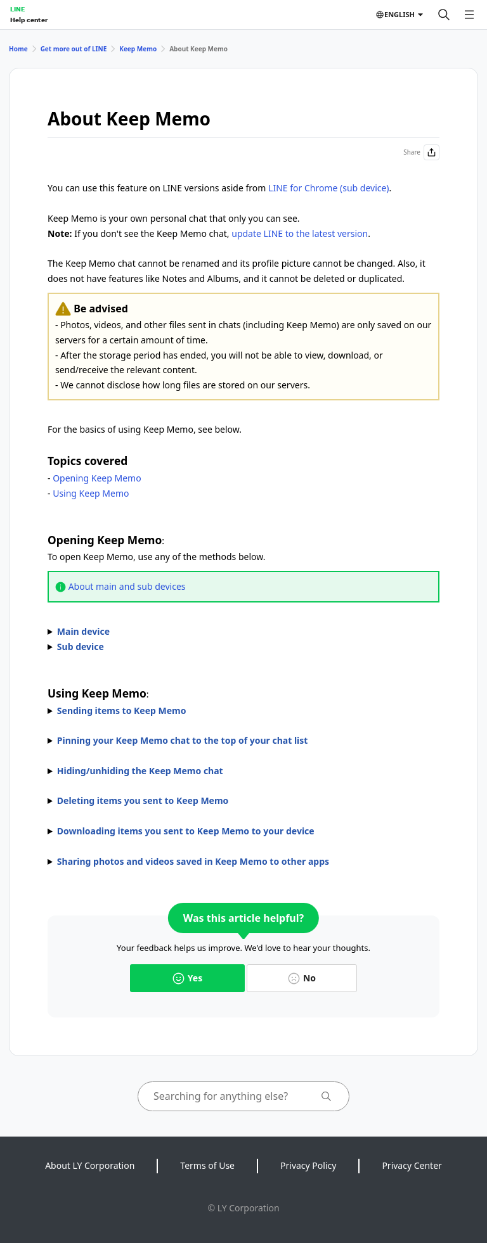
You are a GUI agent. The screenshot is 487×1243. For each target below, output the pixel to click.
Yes (187, 978)
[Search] (444, 14)
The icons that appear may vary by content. (243, 831)
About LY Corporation (89, 1165)
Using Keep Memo (91, 493)
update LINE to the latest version (299, 233)
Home (18, 48)
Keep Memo (138, 48)
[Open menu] (469, 14)
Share (421, 152)
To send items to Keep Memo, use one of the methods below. (243, 710)
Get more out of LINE (74, 48)
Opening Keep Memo (97, 478)
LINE (17, 8)
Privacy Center (411, 1165)
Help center (29, 19)
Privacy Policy (308, 1165)
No (302, 978)
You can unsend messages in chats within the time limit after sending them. (243, 800)
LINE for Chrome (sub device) (328, 188)
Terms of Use (207, 1165)
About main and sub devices (127, 586)
